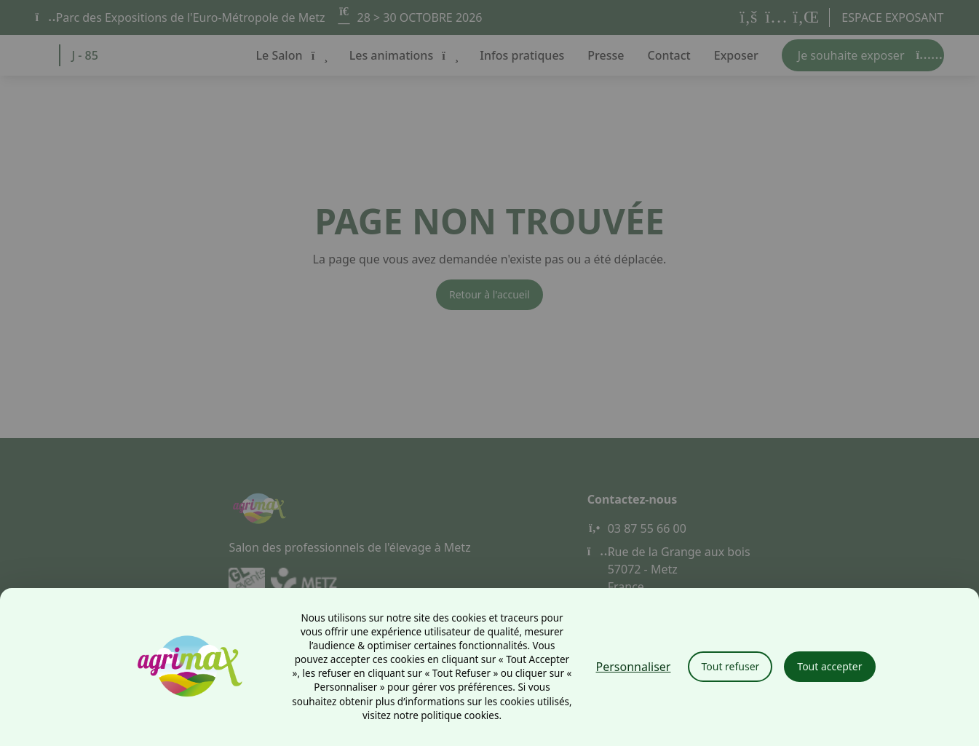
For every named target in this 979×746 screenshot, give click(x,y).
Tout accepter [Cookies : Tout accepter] (829, 666)
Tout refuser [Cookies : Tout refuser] (730, 666)
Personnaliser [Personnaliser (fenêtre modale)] (633, 667)
